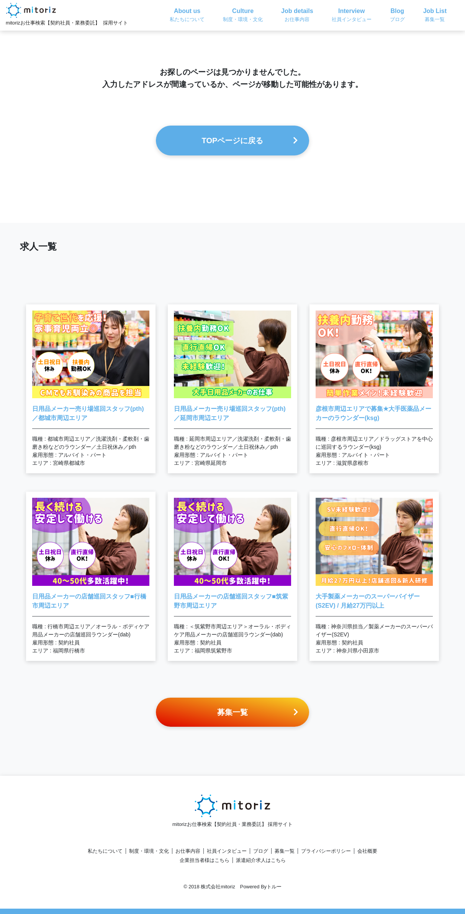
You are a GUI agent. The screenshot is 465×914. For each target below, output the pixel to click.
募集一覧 (285, 851)
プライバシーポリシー (326, 851)
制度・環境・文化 (149, 851)
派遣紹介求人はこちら (261, 860)
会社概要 (367, 851)
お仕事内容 (187, 851)
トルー (274, 886)
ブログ (260, 851)
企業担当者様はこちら (204, 860)
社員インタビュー (227, 851)
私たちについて (105, 851)
